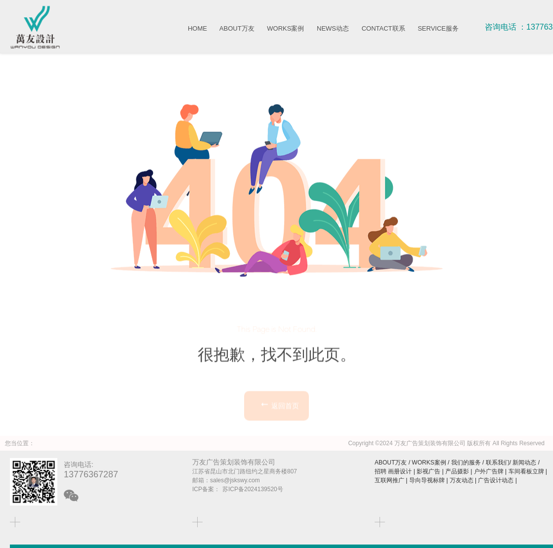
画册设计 (400, 471)
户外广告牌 (489, 471)
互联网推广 (389, 480)
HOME (197, 28)
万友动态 (461, 480)
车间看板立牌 (526, 471)
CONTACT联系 (383, 28)
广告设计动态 (495, 480)
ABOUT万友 (237, 28)
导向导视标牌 (427, 480)
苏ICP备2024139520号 (252, 489)
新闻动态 (524, 462)
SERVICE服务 (438, 28)
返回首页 (279, 423)
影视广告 (428, 471)
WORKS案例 (285, 28)
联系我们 (498, 462)
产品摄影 (457, 471)
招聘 (380, 471)
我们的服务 (466, 462)
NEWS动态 (333, 28)
